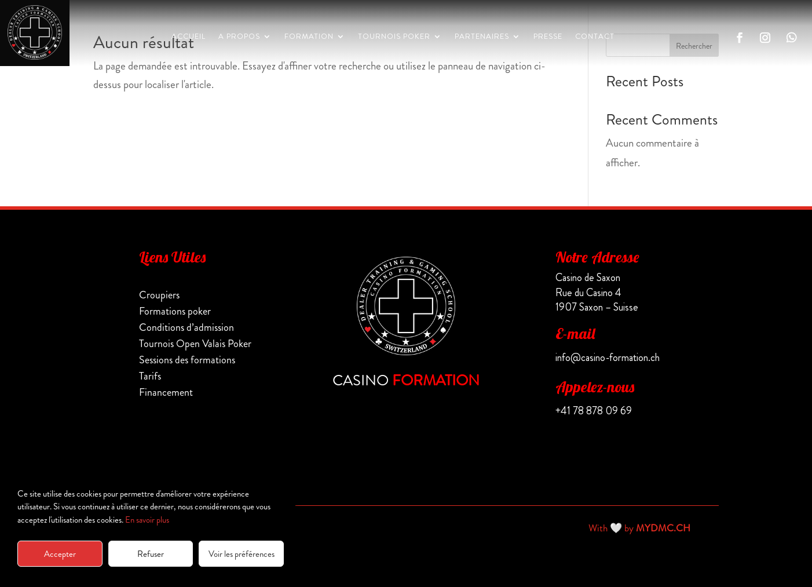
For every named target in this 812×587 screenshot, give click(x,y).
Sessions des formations (187, 359)
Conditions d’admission (186, 327)
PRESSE (547, 37)
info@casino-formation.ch (607, 357)
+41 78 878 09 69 (593, 410)
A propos (239, 37)
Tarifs (150, 376)
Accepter (60, 554)
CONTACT (595, 37)
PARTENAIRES (482, 37)
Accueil (188, 37)
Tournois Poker (394, 37)
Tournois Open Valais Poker (195, 343)
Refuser (150, 554)
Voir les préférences (242, 554)
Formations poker (175, 311)
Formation (309, 37)
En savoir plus (147, 519)
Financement (166, 392)
